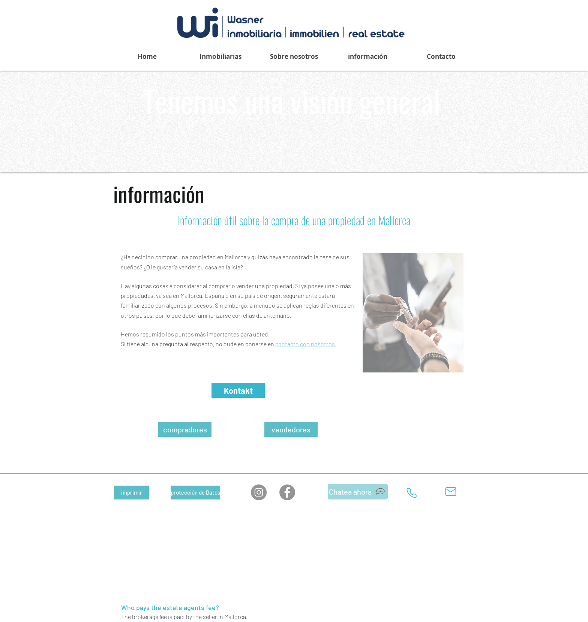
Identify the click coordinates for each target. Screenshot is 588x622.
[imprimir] (131, 492)
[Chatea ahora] (358, 491)
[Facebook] (287, 492)
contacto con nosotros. (305, 343)
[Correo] (450, 491)
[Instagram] (259, 492)
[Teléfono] (411, 492)
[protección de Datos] (195, 492)
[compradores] (185, 429)
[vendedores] (291, 429)
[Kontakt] (238, 390)
